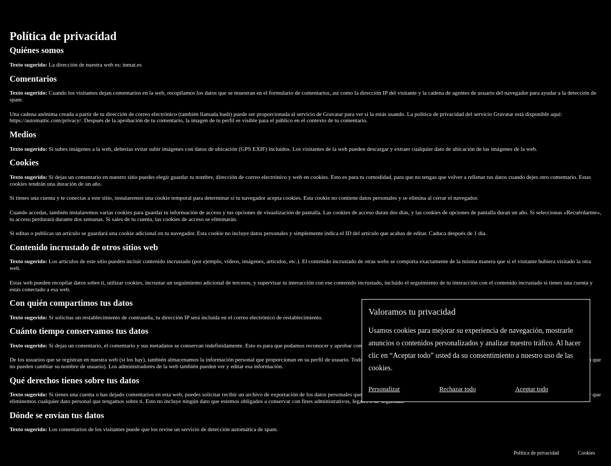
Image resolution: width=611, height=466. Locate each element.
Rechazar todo (457, 389)
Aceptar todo (531, 389)
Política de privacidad (536, 453)
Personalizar (384, 389)
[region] (476, 351)
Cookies (586, 453)
